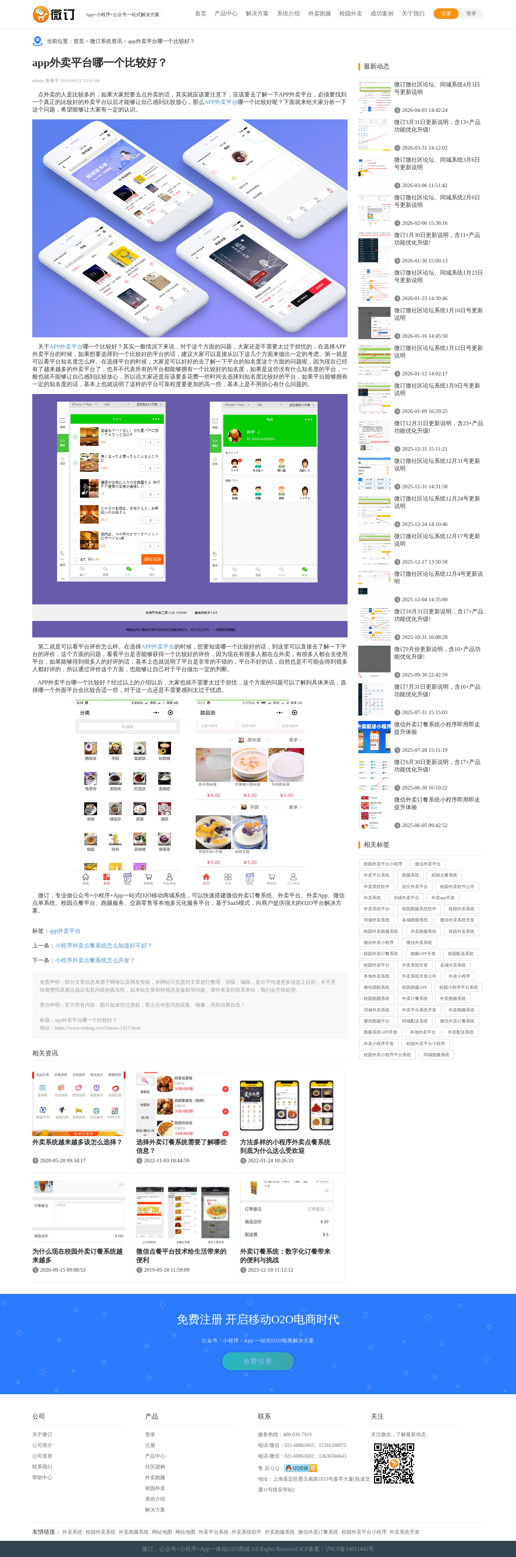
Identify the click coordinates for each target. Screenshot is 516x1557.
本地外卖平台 (423, 1032)
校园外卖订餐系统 (381, 953)
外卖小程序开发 (379, 1043)
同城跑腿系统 (436, 1054)
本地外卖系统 (377, 976)
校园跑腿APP (414, 987)
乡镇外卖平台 (406, 897)
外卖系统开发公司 (419, 976)
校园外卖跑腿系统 (381, 931)
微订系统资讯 (106, 41)
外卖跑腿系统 (423, 931)
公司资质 (42, 1456)
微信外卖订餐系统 (457, 1021)
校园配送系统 (461, 953)
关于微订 (42, 1434)
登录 (471, 13)
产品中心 (226, 13)
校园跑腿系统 (377, 998)
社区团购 (155, 1467)
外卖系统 (372, 897)
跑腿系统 (410, 875)
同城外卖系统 (377, 919)
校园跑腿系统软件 (419, 908)
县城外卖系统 (453, 965)
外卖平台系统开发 (419, 1009)
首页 (200, 13)
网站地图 (162, 1532)
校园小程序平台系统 (458, 987)
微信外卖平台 (428, 864)
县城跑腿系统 (415, 919)
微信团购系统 (377, 987)
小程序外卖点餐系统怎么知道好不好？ (104, 946)
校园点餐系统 (444, 875)
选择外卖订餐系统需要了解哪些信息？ (181, 1146)
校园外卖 (350, 13)
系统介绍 (288, 13)
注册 (446, 13)
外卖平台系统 (377, 875)
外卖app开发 (443, 897)
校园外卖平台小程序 (383, 864)
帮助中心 (42, 1477)
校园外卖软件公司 (457, 886)
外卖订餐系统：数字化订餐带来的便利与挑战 (285, 1256)
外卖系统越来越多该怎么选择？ (77, 1142)
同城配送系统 (415, 1021)
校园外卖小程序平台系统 (387, 1054)
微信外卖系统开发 (457, 919)
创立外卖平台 (415, 886)
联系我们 (42, 1467)
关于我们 (413, 13)
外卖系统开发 (415, 965)
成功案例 (382, 13)
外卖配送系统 (461, 1032)
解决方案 (257, 13)
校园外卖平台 (377, 965)
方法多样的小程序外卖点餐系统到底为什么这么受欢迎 (285, 1146)
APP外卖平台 (221, 102)
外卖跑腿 (319, 13)
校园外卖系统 (461, 908)
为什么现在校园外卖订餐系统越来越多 (77, 1256)
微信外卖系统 (419, 942)
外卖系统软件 (377, 886)
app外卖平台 (65, 931)
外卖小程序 (459, 976)
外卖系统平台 (377, 908)
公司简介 (42, 1445)
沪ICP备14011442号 (349, 1549)
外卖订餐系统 (415, 998)
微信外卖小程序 (379, 942)
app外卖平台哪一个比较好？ (161, 41)
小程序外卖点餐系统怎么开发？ (95, 960)
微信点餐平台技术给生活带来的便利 (181, 1256)
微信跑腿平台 (377, 1021)
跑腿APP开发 (423, 953)
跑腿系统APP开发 (380, 1032)
